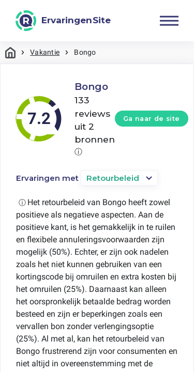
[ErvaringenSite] (63, 20)
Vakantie (44, 52)
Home (10, 52)
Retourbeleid (112, 178)
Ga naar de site (151, 118)
